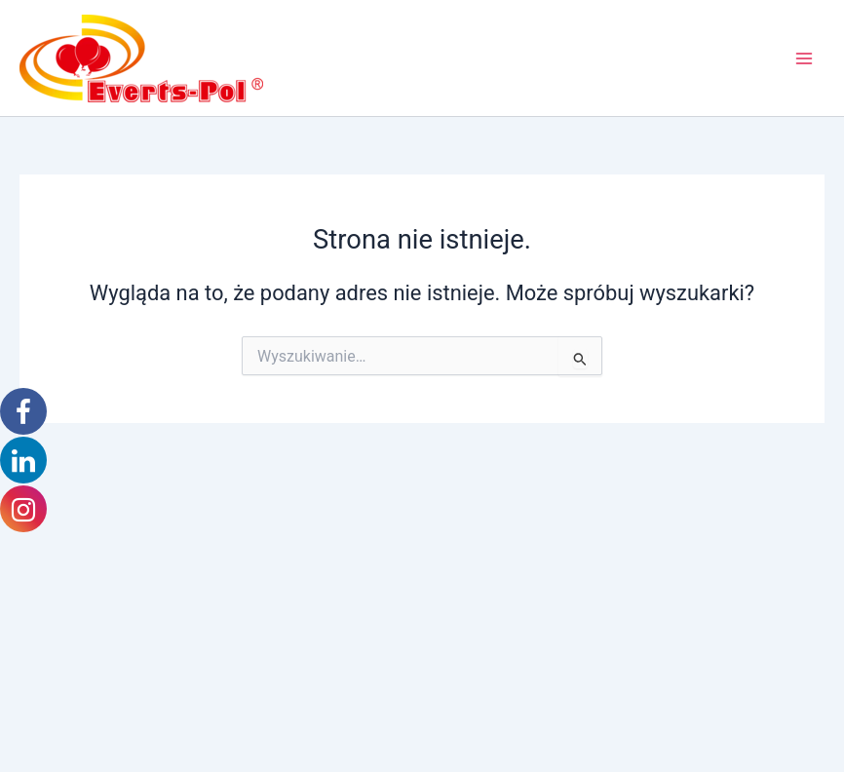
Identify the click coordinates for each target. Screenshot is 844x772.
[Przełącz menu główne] (804, 58)
